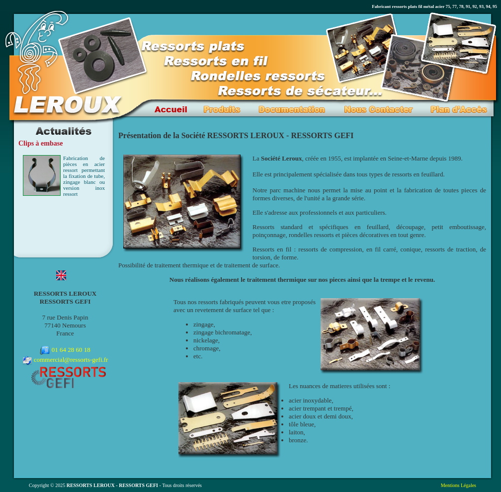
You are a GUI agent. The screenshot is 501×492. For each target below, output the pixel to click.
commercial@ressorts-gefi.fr (71, 359)
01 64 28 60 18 (71, 349)
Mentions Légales (458, 485)
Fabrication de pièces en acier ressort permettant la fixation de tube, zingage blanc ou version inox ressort (84, 176)
